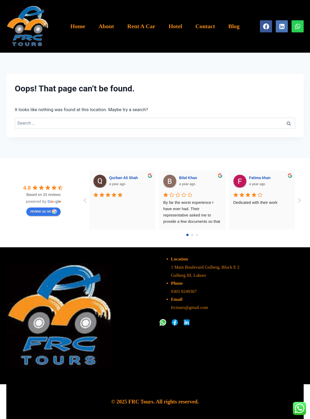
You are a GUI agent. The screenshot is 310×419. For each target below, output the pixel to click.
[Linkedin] (282, 26)
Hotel (175, 26)
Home (77, 26)
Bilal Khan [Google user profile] (188, 178)
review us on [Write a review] (43, 211)
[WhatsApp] (298, 26)
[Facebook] (266, 26)
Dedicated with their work (255, 202)
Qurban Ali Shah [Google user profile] (123, 178)
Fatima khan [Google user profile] (260, 178)
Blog (234, 26)
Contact (205, 26)
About (106, 26)
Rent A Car (141, 26)
